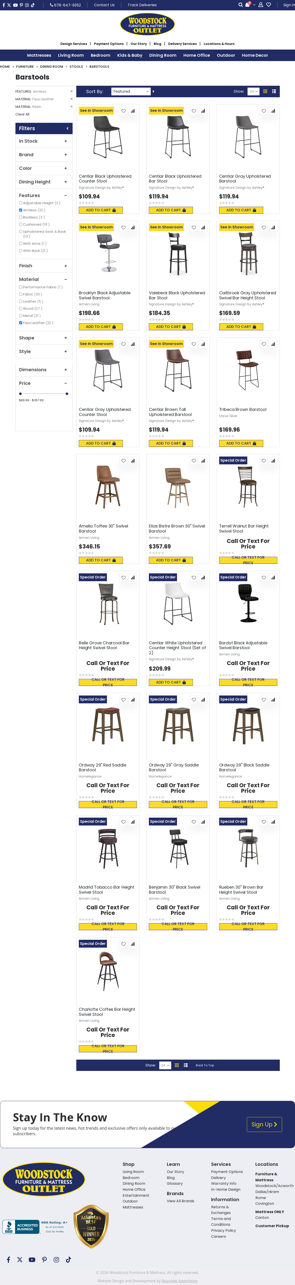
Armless (35, 210)
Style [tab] (44, 351)
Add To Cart (101, 210)
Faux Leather (39, 322)
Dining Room (51, 66)
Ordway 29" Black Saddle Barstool (244, 767)
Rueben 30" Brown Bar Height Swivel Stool (241, 890)
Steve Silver (228, 416)
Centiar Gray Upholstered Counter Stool (105, 412)
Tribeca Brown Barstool (242, 409)
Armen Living (89, 304)
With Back (36, 250)
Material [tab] (44, 279)
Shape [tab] (44, 338)
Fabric (33, 294)
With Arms (35, 243)
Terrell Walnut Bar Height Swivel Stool (244, 528)
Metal (32, 315)
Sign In (289, 5)
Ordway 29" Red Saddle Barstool (102, 767)
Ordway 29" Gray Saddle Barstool (173, 767)
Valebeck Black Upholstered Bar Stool (177, 295)
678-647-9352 (65, 5)
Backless (34, 217)
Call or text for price (248, 560)
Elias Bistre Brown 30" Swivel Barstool (177, 528)
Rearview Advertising (179, 1280)
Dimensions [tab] (44, 369)
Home (5, 66)
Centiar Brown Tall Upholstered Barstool (170, 412)
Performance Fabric (43, 287)
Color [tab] (44, 168)
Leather (34, 301)
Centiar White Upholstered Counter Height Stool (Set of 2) (177, 647)
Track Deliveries (142, 5)
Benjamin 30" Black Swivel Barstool (174, 890)
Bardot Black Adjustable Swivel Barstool (243, 645)
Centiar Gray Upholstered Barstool (245, 179)
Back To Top (205, 1065)
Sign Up (264, 1124)
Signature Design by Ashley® (101, 187)
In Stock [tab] (44, 141)
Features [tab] (44, 195)
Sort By (94, 91)
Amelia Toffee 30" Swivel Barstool (103, 528)
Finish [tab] (44, 265)
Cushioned (37, 224)
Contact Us (104, 5)
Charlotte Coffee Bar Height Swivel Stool (107, 1012)
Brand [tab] (44, 154)
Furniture (25, 66)
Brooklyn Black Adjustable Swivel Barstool (104, 295)
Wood (33, 308)
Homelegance (90, 776)
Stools (76, 66)
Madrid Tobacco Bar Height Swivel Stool (106, 890)
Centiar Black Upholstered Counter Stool (105, 179)
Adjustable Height (42, 202)
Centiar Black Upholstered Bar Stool (175, 179)
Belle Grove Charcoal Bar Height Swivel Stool (104, 645)
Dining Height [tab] (44, 182)
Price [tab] (44, 383)
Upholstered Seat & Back (44, 234)
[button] (123, 111)
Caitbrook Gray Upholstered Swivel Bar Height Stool (247, 295)
